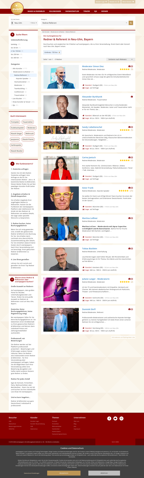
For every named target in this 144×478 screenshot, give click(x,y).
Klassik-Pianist (28, 139)
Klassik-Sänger (16, 133)
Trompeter (15, 122)
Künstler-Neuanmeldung (37, 424)
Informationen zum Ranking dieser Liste (123, 337)
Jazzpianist (15, 139)
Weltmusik (30, 133)
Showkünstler (72, 11)
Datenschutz (12, 424)
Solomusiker (55, 11)
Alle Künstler (46, 32)
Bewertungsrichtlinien (15, 426)
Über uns (76, 421)
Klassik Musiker (17, 151)
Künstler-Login (34, 421)
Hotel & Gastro (56, 431)
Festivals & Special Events (59, 434)
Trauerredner (28, 122)
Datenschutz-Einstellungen (31, 473)
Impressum (77, 429)
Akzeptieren (63, 473)
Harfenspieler (16, 145)
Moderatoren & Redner (57, 32)
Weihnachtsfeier (56, 426)
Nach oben (115, 442)
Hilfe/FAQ (11, 429)
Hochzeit (54, 421)
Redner (104, 11)
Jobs (75, 426)
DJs (95, 11)
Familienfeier (56, 429)
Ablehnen (104, 473)
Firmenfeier (55, 424)
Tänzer (86, 11)
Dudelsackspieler (17, 128)
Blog (75, 424)
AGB (10, 421)
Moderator (32, 128)
